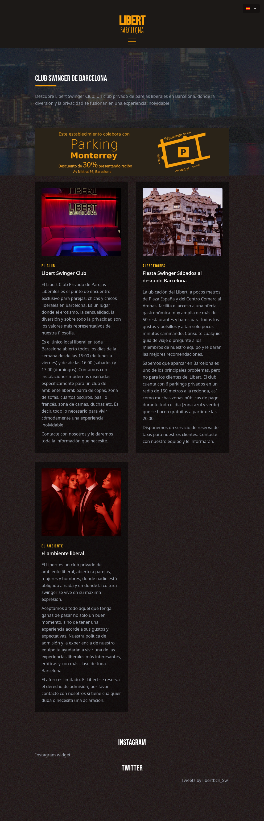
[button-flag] (251, 8)
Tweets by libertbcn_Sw (205, 780)
